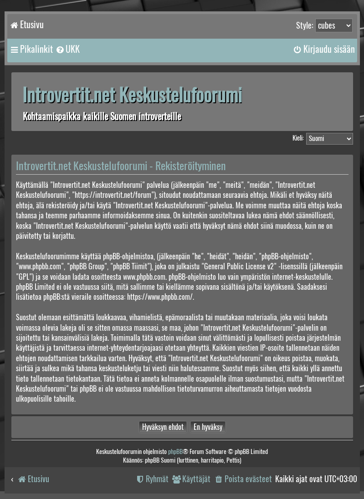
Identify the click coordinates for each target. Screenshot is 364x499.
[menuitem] (67, 49)
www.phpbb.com (144, 277)
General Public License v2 (239, 266)
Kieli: (298, 137)
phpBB (175, 451)
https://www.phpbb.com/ (160, 297)
